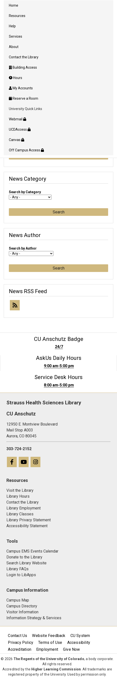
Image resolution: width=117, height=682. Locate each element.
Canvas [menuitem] (16, 140)
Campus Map (17, 600)
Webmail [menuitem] (17, 119)
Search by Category (25, 192)
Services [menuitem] (15, 36)
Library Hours (18, 496)
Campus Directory (21, 606)
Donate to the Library (24, 557)
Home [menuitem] (13, 5)
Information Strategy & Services (33, 618)
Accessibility (78, 642)
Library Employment (23, 508)
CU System (80, 635)
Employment (47, 649)
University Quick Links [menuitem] (25, 109)
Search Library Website (26, 563)
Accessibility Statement (27, 525)
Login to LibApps (21, 574)
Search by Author (23, 248)
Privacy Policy (20, 642)
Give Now (71, 649)
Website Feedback (48, 635)
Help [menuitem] (12, 26)
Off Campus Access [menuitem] (26, 150)
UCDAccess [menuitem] (20, 129)
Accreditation (19, 649)
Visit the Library (19, 490)
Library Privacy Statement (28, 520)
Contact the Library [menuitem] (23, 57)
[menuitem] (58, 67)
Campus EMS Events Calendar (32, 551)
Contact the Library (22, 502)
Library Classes (19, 514)
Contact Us (17, 635)
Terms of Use (50, 642)
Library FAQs (17, 569)
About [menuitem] (13, 47)
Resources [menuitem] (17, 16)
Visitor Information (22, 612)
